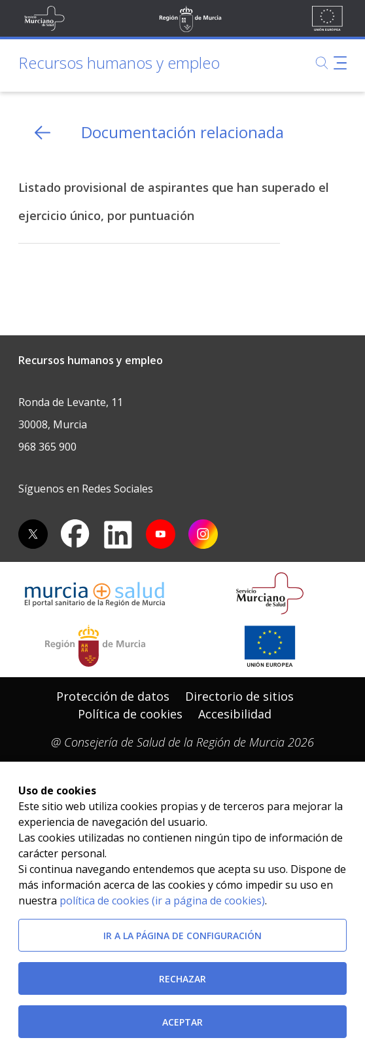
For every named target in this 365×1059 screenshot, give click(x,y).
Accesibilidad (234, 714)
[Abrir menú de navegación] (340, 62)
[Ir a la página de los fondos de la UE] (270, 646)
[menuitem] (112, 696)
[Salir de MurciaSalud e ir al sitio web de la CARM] (95, 646)
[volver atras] (42, 132)
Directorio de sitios (239, 696)
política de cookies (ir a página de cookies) (162, 900)
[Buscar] (321, 62)
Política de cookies (130, 714)
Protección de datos (112, 696)
